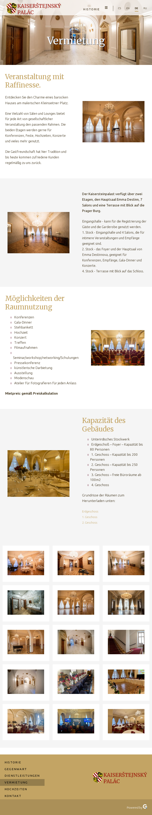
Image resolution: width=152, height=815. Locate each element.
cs (116, 8)
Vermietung (16, 776)
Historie (86, 8)
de (135, 8)
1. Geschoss (90, 517)
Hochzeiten (16, 783)
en (125, 8)
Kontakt (13, 790)
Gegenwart (16, 762)
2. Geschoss (90, 522)
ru (144, 8)
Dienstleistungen (23, 769)
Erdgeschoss (91, 511)
